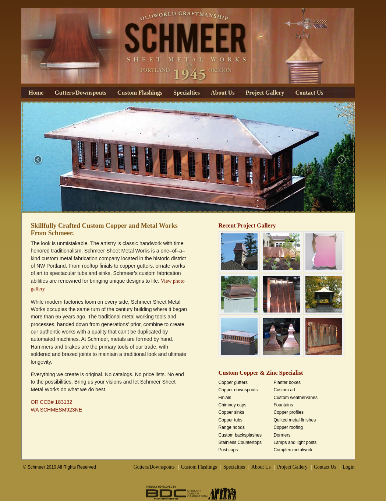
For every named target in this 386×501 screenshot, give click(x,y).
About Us (222, 92)
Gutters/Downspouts (80, 92)
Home (36, 92)
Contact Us (309, 92)
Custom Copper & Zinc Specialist (261, 373)
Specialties (186, 92)
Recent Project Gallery (247, 225)
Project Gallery (265, 92)
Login (348, 467)
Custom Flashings (139, 92)
